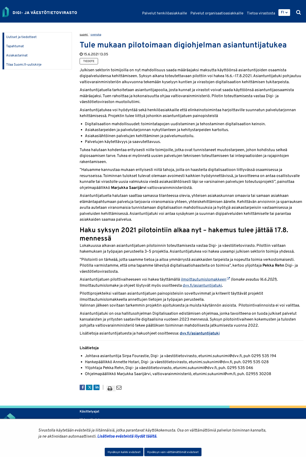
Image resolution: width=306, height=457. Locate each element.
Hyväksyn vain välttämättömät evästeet (173, 452)
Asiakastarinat (17, 55)
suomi (84, 34)
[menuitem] (284, 12)
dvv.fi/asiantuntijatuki (202, 285)
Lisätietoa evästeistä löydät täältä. (127, 436)
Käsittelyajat (89, 411)
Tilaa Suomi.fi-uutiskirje (24, 64)
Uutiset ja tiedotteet (21, 37)
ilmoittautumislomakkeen (205, 279)
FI (282, 12)
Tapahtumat (15, 46)
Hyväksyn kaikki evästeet (124, 452)
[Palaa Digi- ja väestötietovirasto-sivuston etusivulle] (40, 12)
